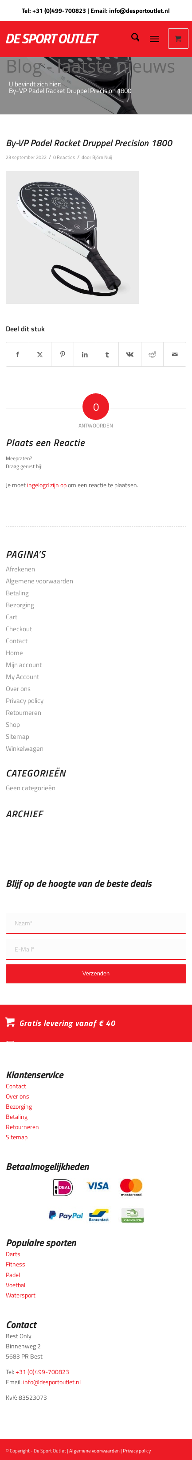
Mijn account (24, 665)
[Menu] (154, 38)
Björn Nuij (102, 157)
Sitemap (17, 736)
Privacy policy (24, 700)
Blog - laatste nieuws (90, 66)
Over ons (18, 688)
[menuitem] (131, 38)
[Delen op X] (40, 354)
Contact (16, 641)
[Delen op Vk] (130, 354)
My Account (22, 677)
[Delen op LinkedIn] (85, 354)
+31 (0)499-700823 (59, 10)
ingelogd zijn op (47, 484)
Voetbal (15, 1284)
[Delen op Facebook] (17, 354)
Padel (13, 1274)
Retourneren (23, 712)
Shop (13, 724)
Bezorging (20, 605)
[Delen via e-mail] (175, 354)
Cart (11, 617)
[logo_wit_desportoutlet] (72, 38)
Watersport (20, 1295)
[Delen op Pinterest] (62, 354)
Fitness (15, 1264)
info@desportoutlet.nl (139, 10)
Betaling (17, 593)
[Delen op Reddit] (152, 354)
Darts (13, 1253)
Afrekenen (20, 569)
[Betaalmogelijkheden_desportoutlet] (96, 1200)
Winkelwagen (24, 748)
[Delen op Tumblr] (107, 354)
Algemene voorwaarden (39, 581)
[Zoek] (131, 38)
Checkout (19, 629)
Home (14, 653)
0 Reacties (64, 157)
